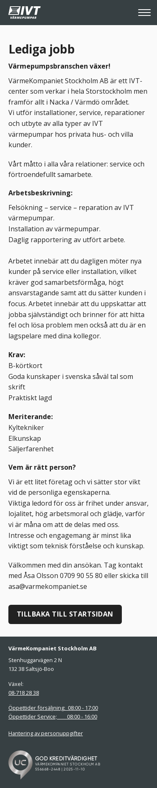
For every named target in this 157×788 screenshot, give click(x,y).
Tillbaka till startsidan (65, 614)
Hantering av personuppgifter (45, 733)
